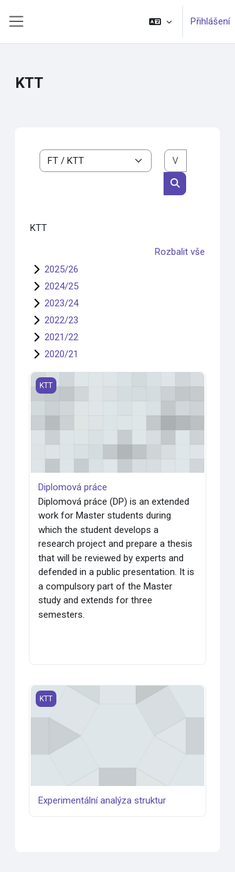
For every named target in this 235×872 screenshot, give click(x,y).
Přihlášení (210, 21)
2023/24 (61, 303)
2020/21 (61, 354)
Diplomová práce (72, 487)
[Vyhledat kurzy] (175, 161)
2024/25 (61, 286)
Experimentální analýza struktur (102, 800)
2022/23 (61, 320)
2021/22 (61, 337)
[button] (160, 21)
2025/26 (61, 269)
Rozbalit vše (180, 251)
